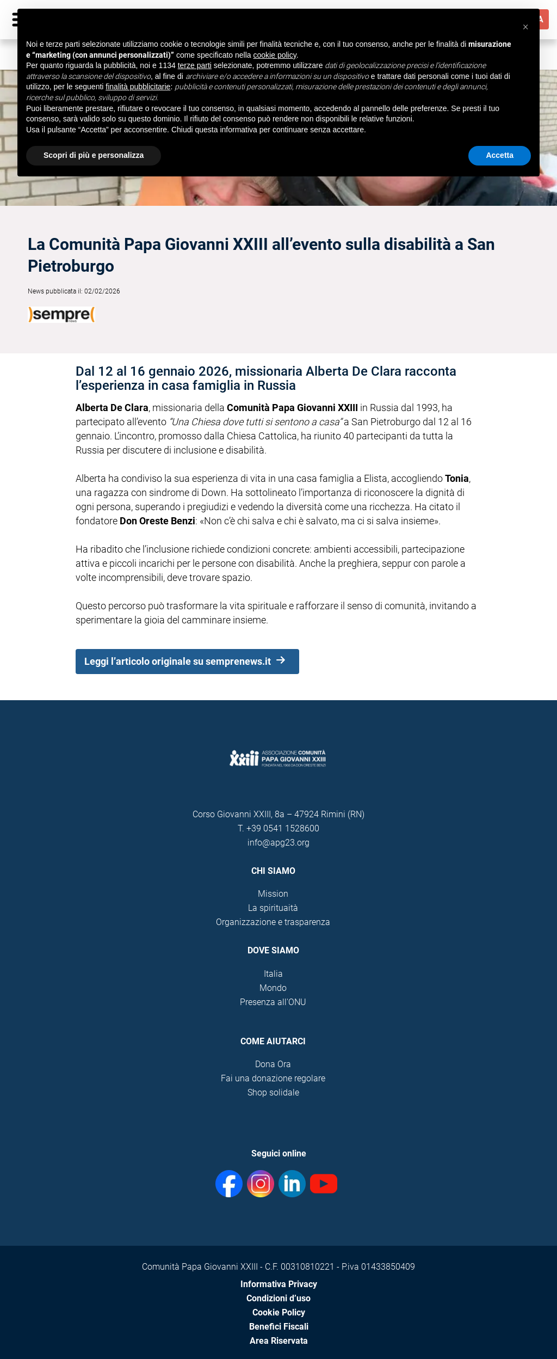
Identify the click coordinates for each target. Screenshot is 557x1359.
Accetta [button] (499, 155)
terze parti (195, 65)
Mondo (273, 988)
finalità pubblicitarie (138, 86)
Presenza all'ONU (273, 1002)
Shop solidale (273, 1092)
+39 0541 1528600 (282, 828)
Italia (273, 974)
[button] (525, 26)
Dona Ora (273, 1064)
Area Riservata (279, 1341)
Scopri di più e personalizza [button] (94, 155)
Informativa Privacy (278, 1284)
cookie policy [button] (274, 55)
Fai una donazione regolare (273, 1078)
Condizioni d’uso (278, 1298)
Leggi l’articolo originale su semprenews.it (184, 662)
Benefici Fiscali (278, 1326)
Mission (273, 894)
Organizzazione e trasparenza (273, 922)
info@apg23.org (278, 842)
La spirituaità (273, 908)
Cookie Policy (278, 1312)
